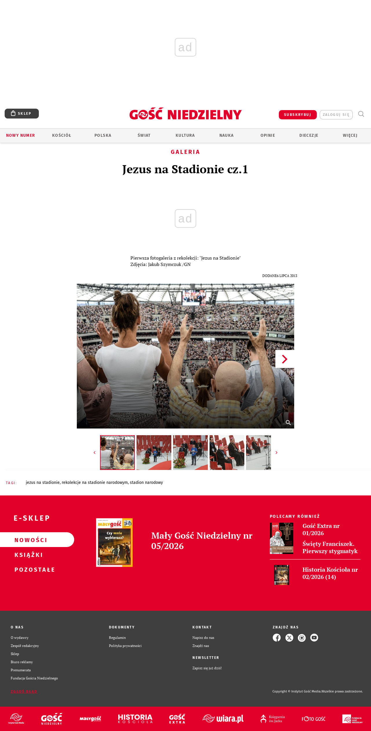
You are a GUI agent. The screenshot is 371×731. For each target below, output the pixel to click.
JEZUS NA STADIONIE (43, 482)
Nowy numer (20, 135)
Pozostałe (27, 569)
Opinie (268, 135)
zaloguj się (336, 115)
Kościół (62, 135)
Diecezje (308, 135)
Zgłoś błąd (24, 692)
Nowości (27, 540)
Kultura (185, 135)
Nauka (226, 135)
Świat (144, 135)
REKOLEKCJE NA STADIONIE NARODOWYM (95, 482)
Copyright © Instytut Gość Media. (296, 691)
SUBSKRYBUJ (297, 115)
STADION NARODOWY (146, 482)
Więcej (350, 135)
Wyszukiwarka (361, 114)
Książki (27, 554)
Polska (102, 135)
